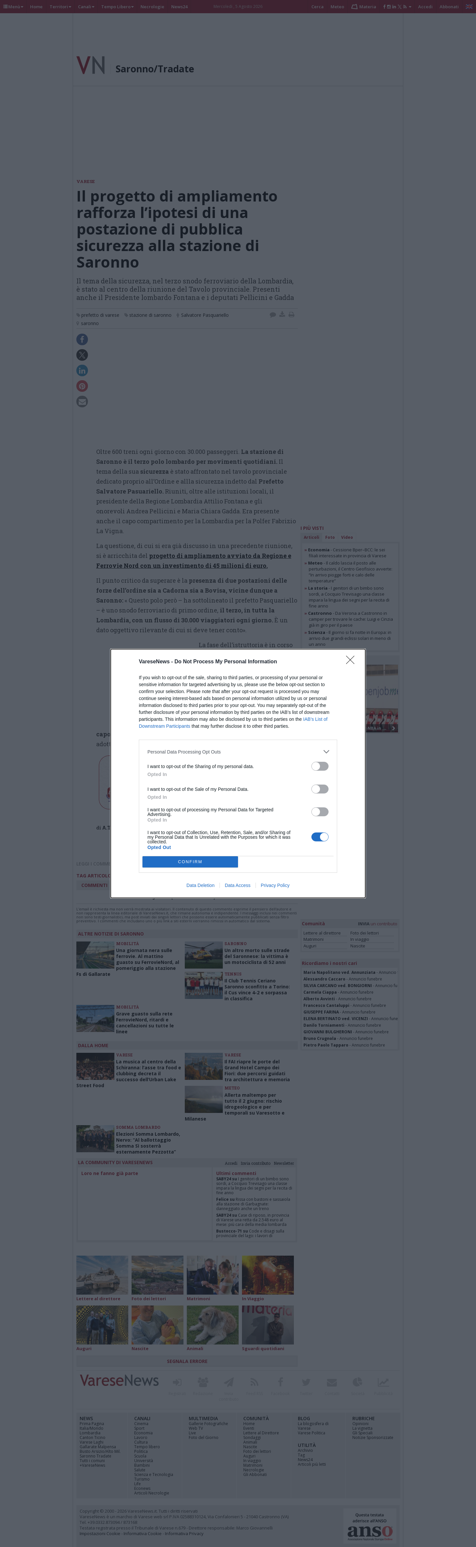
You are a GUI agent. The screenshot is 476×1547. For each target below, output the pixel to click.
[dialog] (238, 773)
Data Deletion (200, 885)
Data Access (238, 885)
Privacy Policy (275, 885)
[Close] (352, 662)
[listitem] (238, 751)
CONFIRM (190, 862)
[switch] (320, 766)
